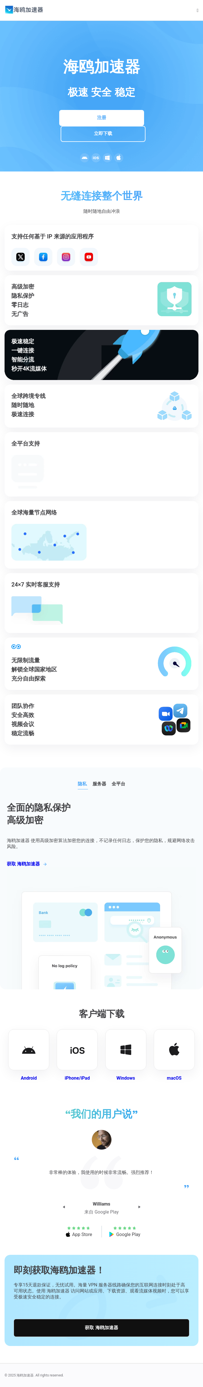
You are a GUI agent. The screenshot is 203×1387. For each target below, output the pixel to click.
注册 (101, 117)
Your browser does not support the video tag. (54, 257)
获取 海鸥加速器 (101, 1327)
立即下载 (103, 133)
